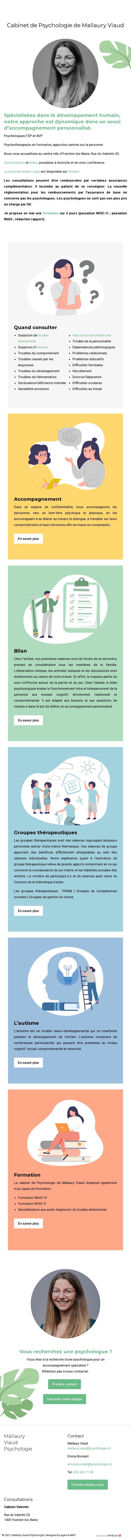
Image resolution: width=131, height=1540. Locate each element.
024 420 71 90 (83, 1472)
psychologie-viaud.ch (18, 6)
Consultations (14, 163)
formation (51, 213)
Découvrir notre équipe (64, 1399)
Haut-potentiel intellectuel (91, 335)
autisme (42, 347)
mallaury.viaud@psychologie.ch (89, 1448)
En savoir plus (28, 539)
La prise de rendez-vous (22, 171)
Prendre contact (64, 1384)
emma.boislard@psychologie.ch (89, 1464)
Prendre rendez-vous (87, 1485)
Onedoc (74, 171)
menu (124, 8)
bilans (34, 163)
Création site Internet (108, 1535)
